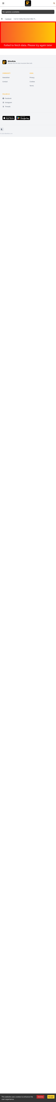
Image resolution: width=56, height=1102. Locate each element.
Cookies (32, 82)
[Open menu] (3, 3)
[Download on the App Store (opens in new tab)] (8, 118)
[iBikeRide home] (4, 62)
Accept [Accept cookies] (50, 1097)
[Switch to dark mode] (2, 129)
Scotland (8, 19)
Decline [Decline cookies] (40, 1097)
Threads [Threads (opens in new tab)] (6, 107)
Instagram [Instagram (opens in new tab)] (7, 102)
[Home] (2, 18)
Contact (5, 82)
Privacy (32, 77)
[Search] (54, 3)
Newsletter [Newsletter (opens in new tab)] (6, 77)
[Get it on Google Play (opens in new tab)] (23, 118)
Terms (32, 86)
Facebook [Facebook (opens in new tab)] (6, 98)
